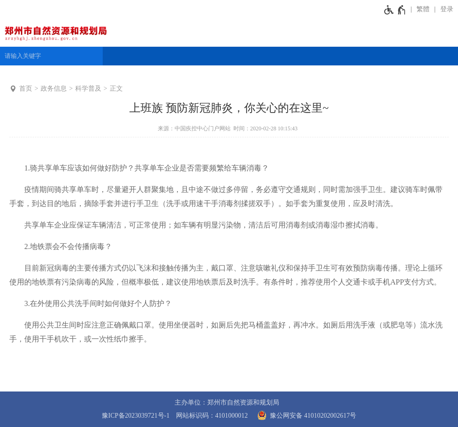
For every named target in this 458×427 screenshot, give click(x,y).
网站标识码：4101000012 (212, 415)
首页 (25, 88)
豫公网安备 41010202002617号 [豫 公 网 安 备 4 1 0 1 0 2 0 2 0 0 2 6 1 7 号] (305, 415)
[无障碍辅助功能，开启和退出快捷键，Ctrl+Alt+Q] (395, 9)
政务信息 (54, 88)
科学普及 (88, 88)
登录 (446, 9)
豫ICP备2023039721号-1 (135, 415)
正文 (116, 88)
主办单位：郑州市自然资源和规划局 (227, 402)
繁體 (423, 9)
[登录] (444, 9)
